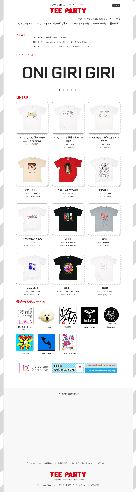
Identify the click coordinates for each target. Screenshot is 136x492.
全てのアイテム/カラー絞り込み (52, 23)
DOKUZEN (71, 295)
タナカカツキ (35, 246)
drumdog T (103, 189)
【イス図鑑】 (104, 288)
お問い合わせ (102, 463)
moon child (32, 288)
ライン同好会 (107, 292)
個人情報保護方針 (61, 463)
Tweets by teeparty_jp (68, 393)
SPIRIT (68, 239)
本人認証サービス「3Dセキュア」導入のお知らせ (67, 42)
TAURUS (71, 193)
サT (35, 242)
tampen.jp (107, 242)
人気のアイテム (25, 23)
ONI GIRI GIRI (71, 242)
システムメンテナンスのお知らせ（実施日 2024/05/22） (70, 47)
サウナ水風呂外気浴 (32, 239)
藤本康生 (71, 196)
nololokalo (107, 193)
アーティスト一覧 (80, 23)
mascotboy (35, 193)
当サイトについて (34, 463)
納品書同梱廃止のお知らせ (57, 37)
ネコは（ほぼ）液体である (32, 137)
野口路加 (107, 196)
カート (112, 19)
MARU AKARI (35, 292)
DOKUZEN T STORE (71, 292)
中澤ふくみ (107, 295)
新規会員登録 (92, 19)
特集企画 (114, 23)
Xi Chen (107, 246)
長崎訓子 (35, 144)
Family (104, 239)
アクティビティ (32, 189)
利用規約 (48, 463)
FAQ (118, 19)
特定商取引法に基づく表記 (83, 463)
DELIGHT (67, 288)
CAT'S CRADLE (35, 141)
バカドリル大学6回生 (68, 189)
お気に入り (104, 19)
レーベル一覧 (99, 23)
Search (116, 5)
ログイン (82, 19)
